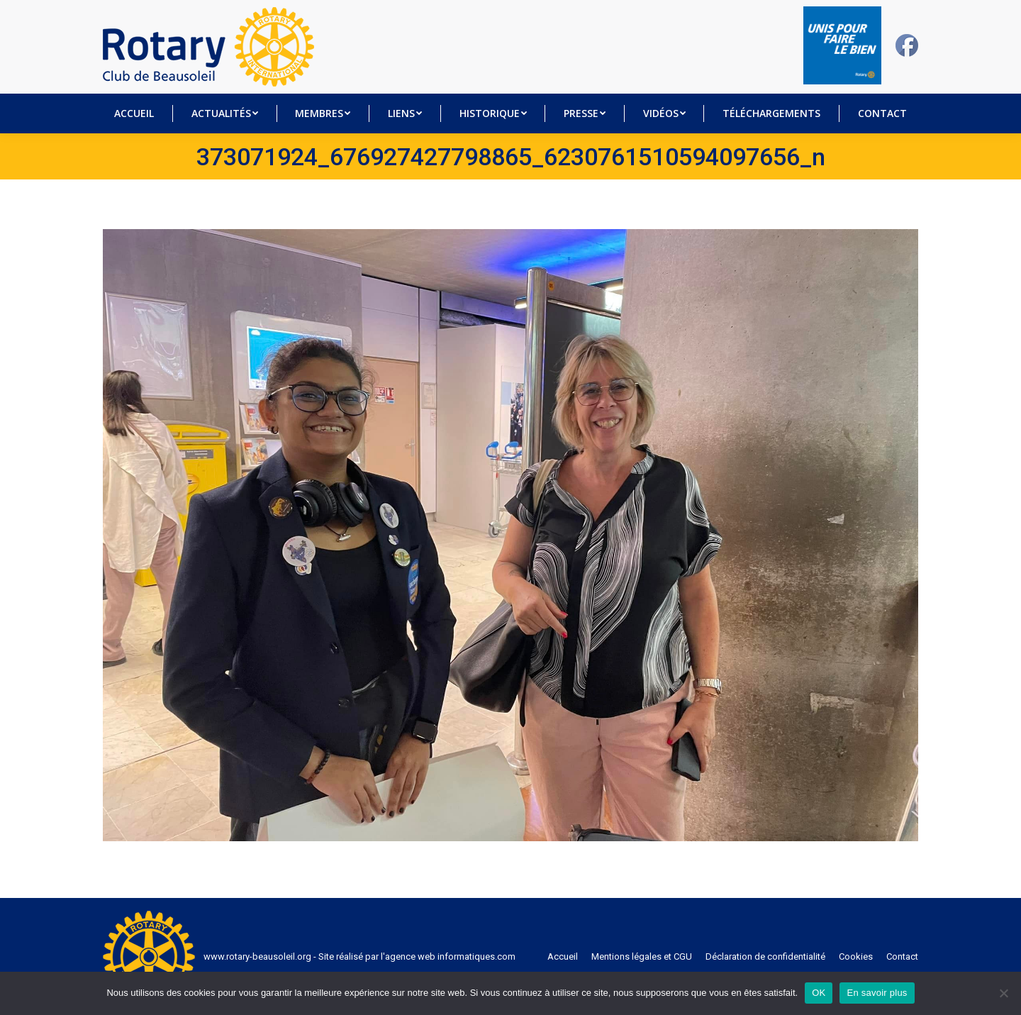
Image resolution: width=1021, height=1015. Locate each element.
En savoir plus (877, 992)
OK (818, 992)
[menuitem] (134, 113)
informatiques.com (476, 956)
